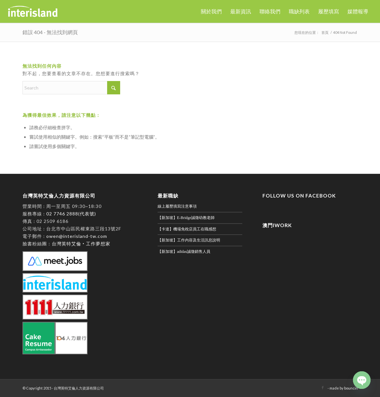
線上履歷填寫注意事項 (177, 206)
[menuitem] (211, 11)
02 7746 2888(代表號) (71, 213)
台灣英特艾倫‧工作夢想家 (81, 243)
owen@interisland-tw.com (76, 236)
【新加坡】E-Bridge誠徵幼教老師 (186, 217)
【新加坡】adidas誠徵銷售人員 (184, 251)
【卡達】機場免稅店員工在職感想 (187, 229)
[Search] (71, 87)
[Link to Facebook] (323, 387)
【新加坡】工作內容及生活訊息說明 (189, 240)
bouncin (351, 388)
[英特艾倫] (32, 11)
